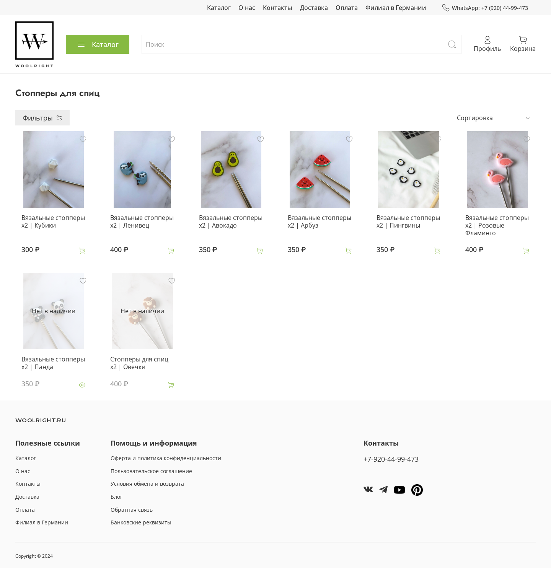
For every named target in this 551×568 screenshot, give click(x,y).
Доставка (314, 7)
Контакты (277, 7)
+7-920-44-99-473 (391, 459)
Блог (116, 496)
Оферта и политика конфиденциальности (166, 458)
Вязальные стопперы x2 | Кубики (53, 221)
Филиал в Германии (395, 7)
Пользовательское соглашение (151, 471)
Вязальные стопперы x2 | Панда (53, 363)
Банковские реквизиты (141, 522)
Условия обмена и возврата (147, 483)
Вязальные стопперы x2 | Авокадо (230, 221)
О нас (246, 7)
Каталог (219, 7)
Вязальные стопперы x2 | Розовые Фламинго (497, 225)
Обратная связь (132, 509)
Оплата (347, 7)
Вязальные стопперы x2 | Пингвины (408, 221)
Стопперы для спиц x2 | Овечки (139, 363)
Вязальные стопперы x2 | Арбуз (319, 221)
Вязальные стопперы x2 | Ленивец (142, 221)
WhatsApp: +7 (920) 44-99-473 (485, 8)
